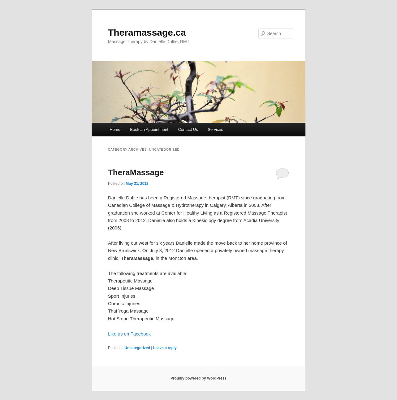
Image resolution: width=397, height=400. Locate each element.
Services (215, 129)
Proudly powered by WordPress (198, 378)
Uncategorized (137, 348)
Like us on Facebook (129, 333)
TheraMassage (136, 172)
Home (115, 129)
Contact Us (188, 129)
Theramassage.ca (147, 32)
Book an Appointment (149, 129)
